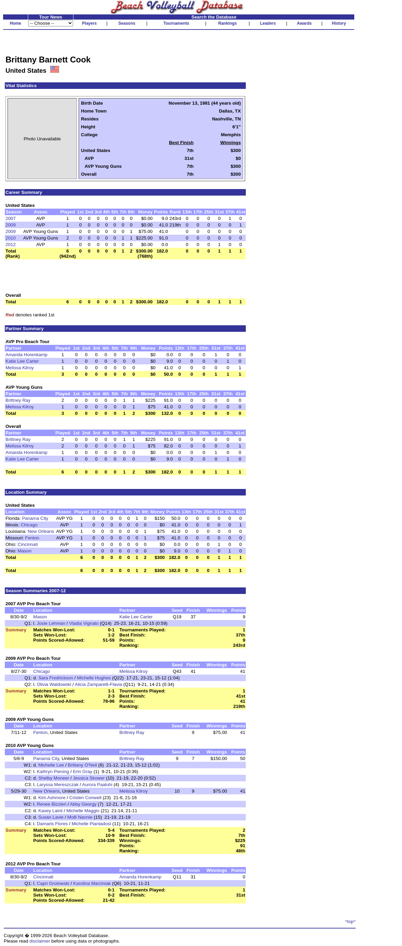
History (339, 23)
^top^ (350, 921)
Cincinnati (28, 544)
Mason (25, 550)
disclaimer (40, 941)
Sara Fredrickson (55, 677)
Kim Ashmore (52, 797)
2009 (10, 224)
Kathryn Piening (53, 771)
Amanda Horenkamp (26, 354)
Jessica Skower (89, 778)
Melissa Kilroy (19, 367)
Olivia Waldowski (54, 684)
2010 (10, 238)
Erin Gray (82, 771)
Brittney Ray (18, 400)
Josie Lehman (51, 623)
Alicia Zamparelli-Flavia (98, 684)
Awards (304, 23)
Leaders (268, 23)
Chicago (29, 524)
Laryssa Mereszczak (57, 784)
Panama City (35, 518)
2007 (10, 218)
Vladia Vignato (84, 623)
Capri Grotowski (53, 883)
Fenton (32, 537)
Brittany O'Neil (82, 765)
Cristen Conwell (85, 797)
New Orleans (40, 531)
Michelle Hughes (94, 677)
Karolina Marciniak (92, 883)
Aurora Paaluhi (97, 784)
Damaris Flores (52, 823)
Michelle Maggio (82, 810)
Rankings (227, 23)
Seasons (126, 23)
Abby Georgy (83, 804)
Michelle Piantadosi (91, 823)
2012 (10, 244)
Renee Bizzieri (51, 804)
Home (15, 23)
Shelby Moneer (53, 778)
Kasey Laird (50, 810)
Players (89, 23)
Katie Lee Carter (22, 361)
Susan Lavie (51, 817)
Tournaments (176, 23)
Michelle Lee (51, 765)
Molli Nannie (79, 817)
